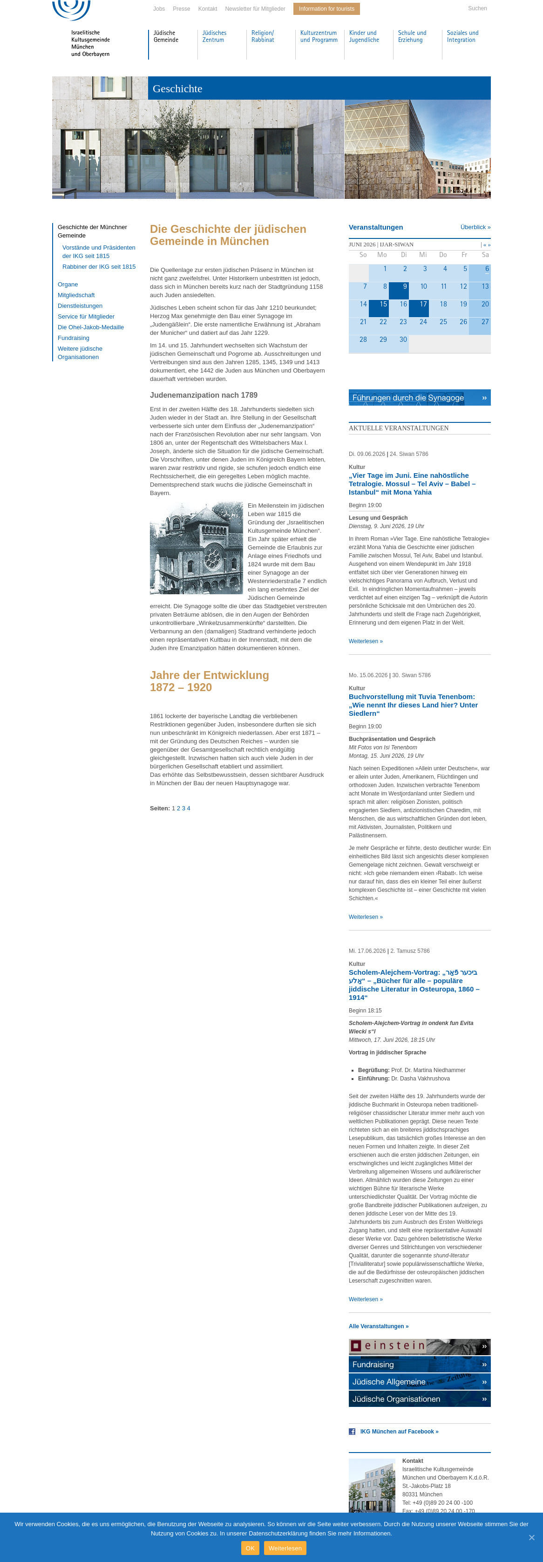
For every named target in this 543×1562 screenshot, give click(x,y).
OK (250, 1548)
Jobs (159, 9)
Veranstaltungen (376, 227)
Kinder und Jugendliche (364, 37)
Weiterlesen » (366, 641)
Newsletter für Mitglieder (255, 9)
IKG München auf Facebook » (399, 1431)
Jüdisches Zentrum (214, 37)
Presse (181, 9)
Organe (68, 284)
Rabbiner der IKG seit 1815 (99, 266)
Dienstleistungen (80, 305)
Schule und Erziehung (412, 37)
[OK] (531, 1537)
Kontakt (207, 9)
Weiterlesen (285, 1548)
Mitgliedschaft (76, 295)
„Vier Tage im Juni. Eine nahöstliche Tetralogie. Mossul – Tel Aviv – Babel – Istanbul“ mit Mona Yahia (412, 483)
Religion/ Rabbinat (262, 37)
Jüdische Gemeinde (166, 37)
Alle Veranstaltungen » (379, 1326)
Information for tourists (326, 9)
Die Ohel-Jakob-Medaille (91, 327)
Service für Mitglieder (86, 316)
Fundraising (73, 337)
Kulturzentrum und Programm (319, 37)
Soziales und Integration (463, 37)
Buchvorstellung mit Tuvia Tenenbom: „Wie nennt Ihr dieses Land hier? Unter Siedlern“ (413, 705)
